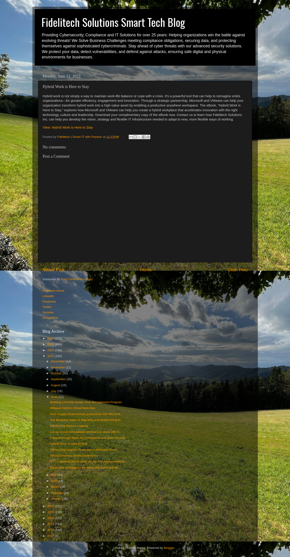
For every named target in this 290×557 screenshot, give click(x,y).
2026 (51, 338)
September (59, 379)
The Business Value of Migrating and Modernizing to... (86, 420)
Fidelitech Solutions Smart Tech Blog (113, 22)
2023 (51, 356)
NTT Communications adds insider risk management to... (88, 461)
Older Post (237, 269)
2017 (51, 536)
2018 (51, 530)
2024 (51, 350)
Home (146, 269)
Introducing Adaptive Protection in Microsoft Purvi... (84, 449)
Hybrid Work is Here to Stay (68, 443)
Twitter (47, 307)
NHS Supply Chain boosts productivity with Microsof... (86, 414)
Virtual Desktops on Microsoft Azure (74, 455)
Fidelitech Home (54, 290)
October (57, 373)
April (54, 481)
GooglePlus (50, 317)
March (55, 486)
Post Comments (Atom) (77, 279)
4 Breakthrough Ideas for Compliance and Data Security (88, 437)
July (54, 391)
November (58, 367)
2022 (51, 506)
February (57, 493)
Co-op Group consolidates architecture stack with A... (85, 432)
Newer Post (54, 269)
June (54, 397)
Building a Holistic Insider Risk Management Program (86, 402)
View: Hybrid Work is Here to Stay (68, 127)
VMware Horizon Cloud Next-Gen (72, 408)
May (54, 475)
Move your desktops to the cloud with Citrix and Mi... (85, 467)
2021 (51, 512)
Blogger (169, 548)
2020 (51, 518)
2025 (51, 344)
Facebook (49, 301)
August (56, 385)
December (58, 361)
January (57, 498)
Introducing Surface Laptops (69, 426)
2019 (51, 524)
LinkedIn (48, 296)
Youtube (48, 312)
